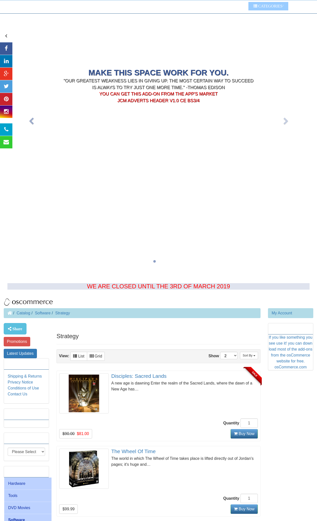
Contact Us (17, 394)
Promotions (17, 341)
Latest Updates (20, 353)
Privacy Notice (20, 382)
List (78, 356)
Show (223, 355)
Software (43, 313)
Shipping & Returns (25, 376)
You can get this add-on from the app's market (158, 60)
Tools (12, 496)
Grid (96, 356)
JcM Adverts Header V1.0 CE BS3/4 (158, 67)
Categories (268, 6)
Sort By (249, 355)
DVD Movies (19, 508)
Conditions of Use (23, 388)
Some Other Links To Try (223, 7)
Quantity (231, 423)
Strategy (62, 313)
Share (16, 329)
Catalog (23, 313)
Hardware (16, 483)
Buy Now (244, 434)
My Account (282, 313)
